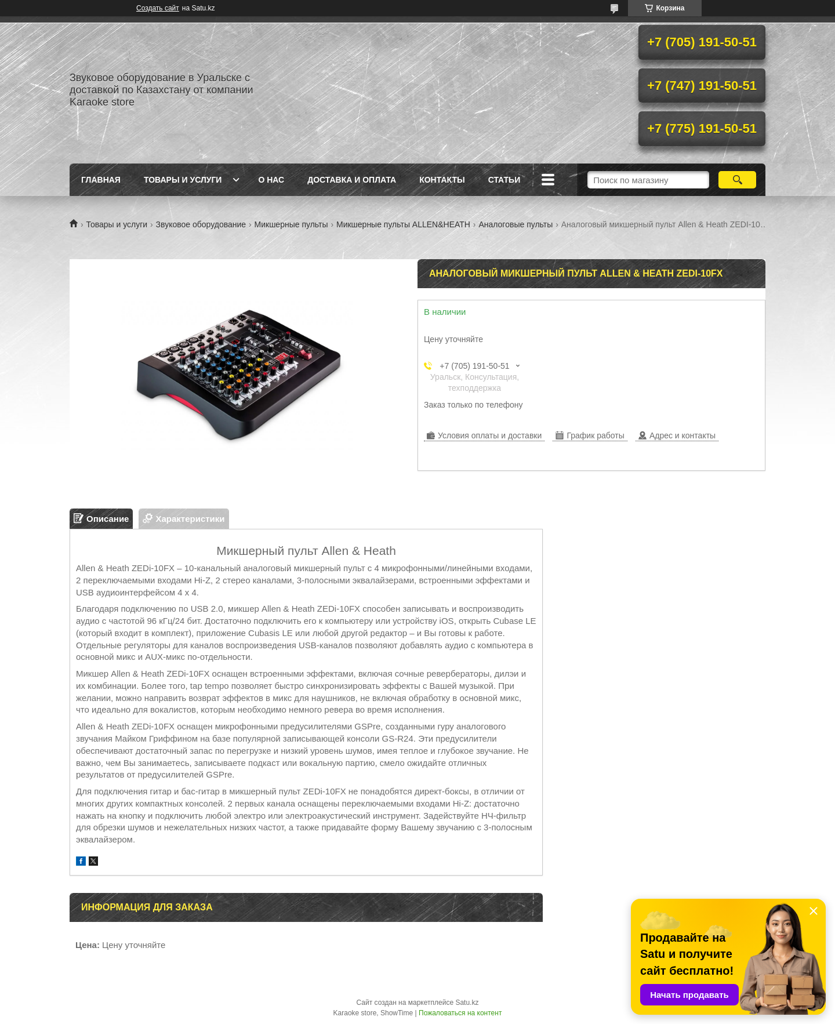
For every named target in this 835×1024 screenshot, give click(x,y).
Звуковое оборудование (201, 224)
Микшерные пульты (291, 224)
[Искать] (737, 179)
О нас (271, 179)
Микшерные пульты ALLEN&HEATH (403, 224)
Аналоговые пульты (515, 224)
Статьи (504, 179)
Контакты (441, 179)
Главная (101, 179)
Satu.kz (466, 1002)
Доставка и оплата (351, 179)
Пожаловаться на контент (460, 1013)
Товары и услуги (183, 179)
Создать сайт (157, 8)
